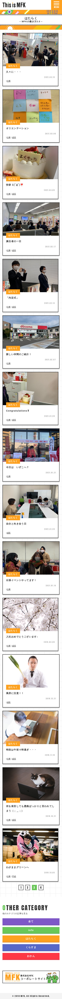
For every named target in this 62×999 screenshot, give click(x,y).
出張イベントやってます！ (21, 580)
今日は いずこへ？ (17, 467)
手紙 (14, 876)
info (31, 930)
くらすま (31, 947)
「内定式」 (12, 297)
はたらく (31, 938)
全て (31, 921)
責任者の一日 (13, 241)
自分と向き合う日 (16, 523)
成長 (14, 137)
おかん (31, 956)
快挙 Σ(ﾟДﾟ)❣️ (14, 184)
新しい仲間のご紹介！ (19, 354)
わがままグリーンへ (17, 867)
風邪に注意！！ (15, 693)
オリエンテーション (17, 128)
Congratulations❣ (18, 410)
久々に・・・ (13, 71)
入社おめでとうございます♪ (22, 636)
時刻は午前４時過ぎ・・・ (21, 749)
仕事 (9, 81)
